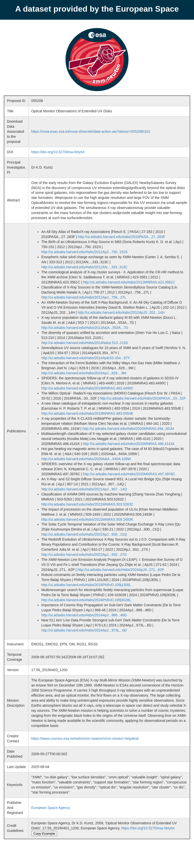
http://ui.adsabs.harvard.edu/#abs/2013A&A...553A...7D (84, 328)
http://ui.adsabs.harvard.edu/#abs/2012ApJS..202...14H (121, 312)
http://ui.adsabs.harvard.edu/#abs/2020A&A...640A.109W (86, 459)
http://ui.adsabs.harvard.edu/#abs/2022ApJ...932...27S (84, 554)
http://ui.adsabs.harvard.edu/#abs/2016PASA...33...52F (143, 398)
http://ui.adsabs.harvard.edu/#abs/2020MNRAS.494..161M (128, 429)
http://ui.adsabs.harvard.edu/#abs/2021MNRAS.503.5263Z (87, 504)
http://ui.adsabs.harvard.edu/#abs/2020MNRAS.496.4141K (129, 444)
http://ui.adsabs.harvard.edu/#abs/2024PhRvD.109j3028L (86, 600)
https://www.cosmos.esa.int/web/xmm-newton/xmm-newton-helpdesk (85, 738)
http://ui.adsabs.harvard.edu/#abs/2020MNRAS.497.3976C (129, 474)
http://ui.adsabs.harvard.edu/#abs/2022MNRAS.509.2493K (87, 519)
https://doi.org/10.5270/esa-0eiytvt (57, 152)
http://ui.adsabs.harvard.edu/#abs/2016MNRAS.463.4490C (87, 388)
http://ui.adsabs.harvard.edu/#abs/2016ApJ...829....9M (83, 373)
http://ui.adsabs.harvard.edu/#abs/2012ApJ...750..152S (84, 252)
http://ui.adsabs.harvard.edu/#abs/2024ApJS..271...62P (120, 570)
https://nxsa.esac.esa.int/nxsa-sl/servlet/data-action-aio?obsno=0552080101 (90, 131)
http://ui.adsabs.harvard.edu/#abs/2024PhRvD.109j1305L (86, 585)
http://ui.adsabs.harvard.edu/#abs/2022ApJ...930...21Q (84, 534)
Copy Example (44, 833)
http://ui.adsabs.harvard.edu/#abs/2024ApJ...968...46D (84, 615)
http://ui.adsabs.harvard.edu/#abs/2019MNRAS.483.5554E (87, 413)
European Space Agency (50, 808)
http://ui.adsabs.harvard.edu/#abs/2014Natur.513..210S (84, 343)
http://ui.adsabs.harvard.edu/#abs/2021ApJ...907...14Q (84, 489)
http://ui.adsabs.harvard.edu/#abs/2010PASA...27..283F (121, 237)
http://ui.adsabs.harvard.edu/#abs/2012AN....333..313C (84, 267)
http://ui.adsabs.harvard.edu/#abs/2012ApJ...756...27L (83, 297)
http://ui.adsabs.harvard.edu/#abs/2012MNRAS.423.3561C (129, 282)
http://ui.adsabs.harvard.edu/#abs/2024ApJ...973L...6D (84, 630)
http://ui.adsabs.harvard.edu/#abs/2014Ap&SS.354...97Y (85, 358)
